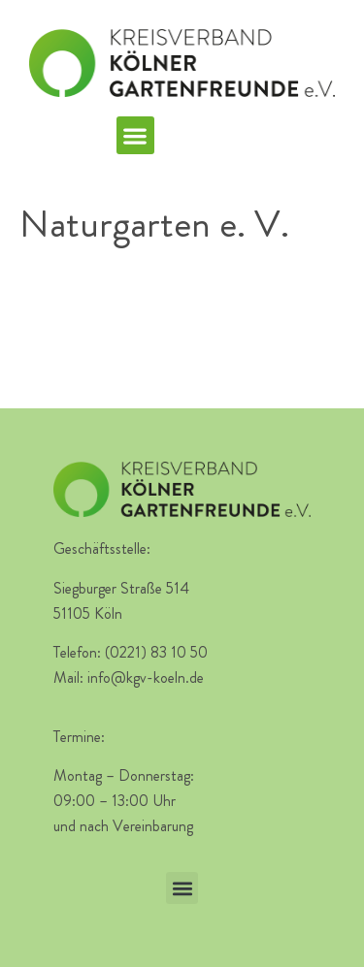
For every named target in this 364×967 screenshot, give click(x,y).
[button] (135, 135)
